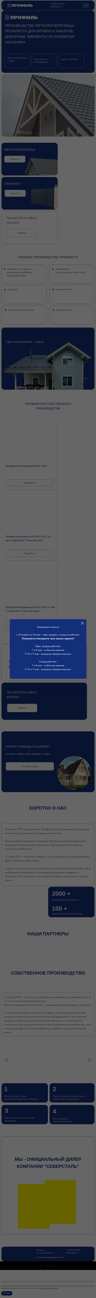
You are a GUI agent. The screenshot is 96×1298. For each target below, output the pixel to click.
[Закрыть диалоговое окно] (82, 623)
